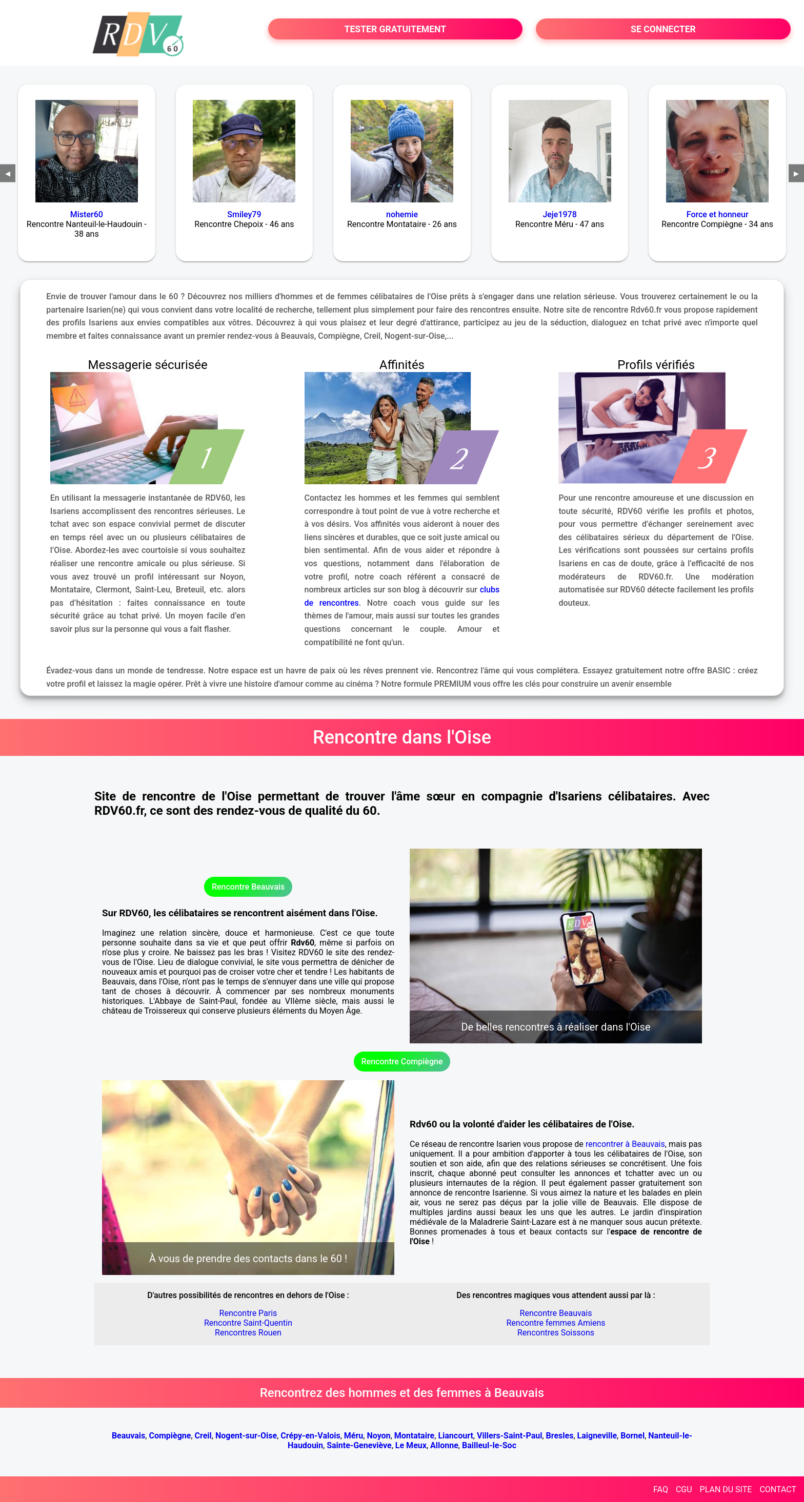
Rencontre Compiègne (402, 1061)
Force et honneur (718, 214)
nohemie (402, 214)
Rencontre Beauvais (248, 887)
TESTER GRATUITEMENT (396, 29)
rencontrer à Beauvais (625, 1144)
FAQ (660, 1489)
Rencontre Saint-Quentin (248, 1323)
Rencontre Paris (248, 1313)
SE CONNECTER (663, 29)
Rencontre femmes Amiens (555, 1323)
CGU (684, 1489)
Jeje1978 (559, 214)
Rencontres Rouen (248, 1333)
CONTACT (777, 1489)
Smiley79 (244, 214)
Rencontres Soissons (555, 1333)
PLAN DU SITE (726, 1489)
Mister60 (86, 214)
